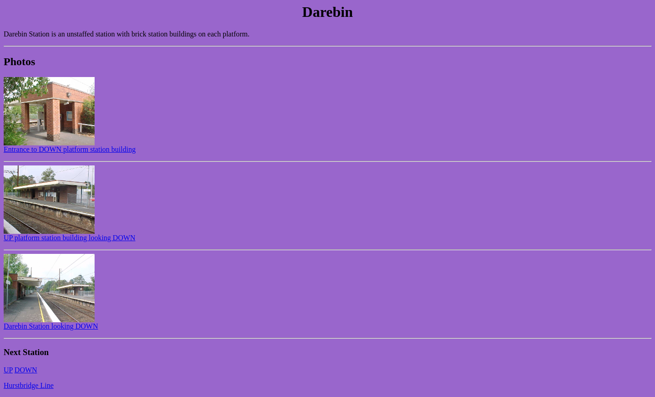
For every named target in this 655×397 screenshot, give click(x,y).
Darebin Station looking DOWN (51, 323)
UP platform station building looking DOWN (70, 234)
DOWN (26, 370)
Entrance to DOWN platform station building (70, 146)
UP (8, 370)
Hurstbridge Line (29, 385)
